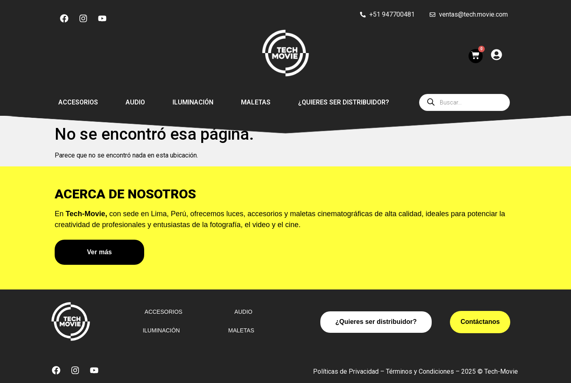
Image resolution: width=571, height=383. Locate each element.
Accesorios (78, 102)
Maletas (256, 102)
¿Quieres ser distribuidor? (343, 102)
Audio (135, 102)
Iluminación (193, 102)
